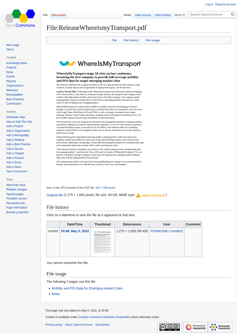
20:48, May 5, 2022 (75, 231)
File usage (153, 40)
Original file (55, 195)
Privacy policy (53, 324)
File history (131, 40)
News (56, 294)
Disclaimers (102, 324)
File (114, 40)
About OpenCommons (79, 324)
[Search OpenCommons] (212, 14)
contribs (176, 231)
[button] (150, 195)
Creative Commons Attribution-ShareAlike (103, 317)
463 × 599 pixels (105, 187)
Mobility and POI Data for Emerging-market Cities (87, 288)
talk (165, 231)
